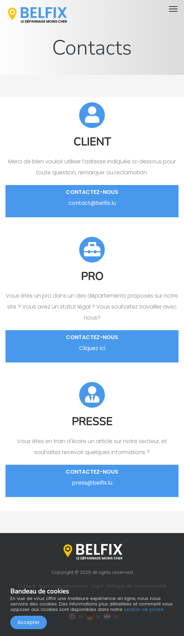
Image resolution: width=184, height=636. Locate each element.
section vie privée (144, 609)
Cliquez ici (92, 348)
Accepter (28, 622)
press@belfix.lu (92, 483)
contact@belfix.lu (92, 203)
